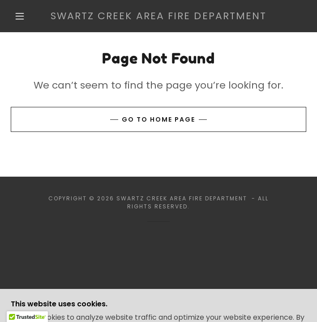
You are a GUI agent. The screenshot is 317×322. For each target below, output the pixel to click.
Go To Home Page (158, 119)
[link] (158, 16)
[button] (25, 16)
